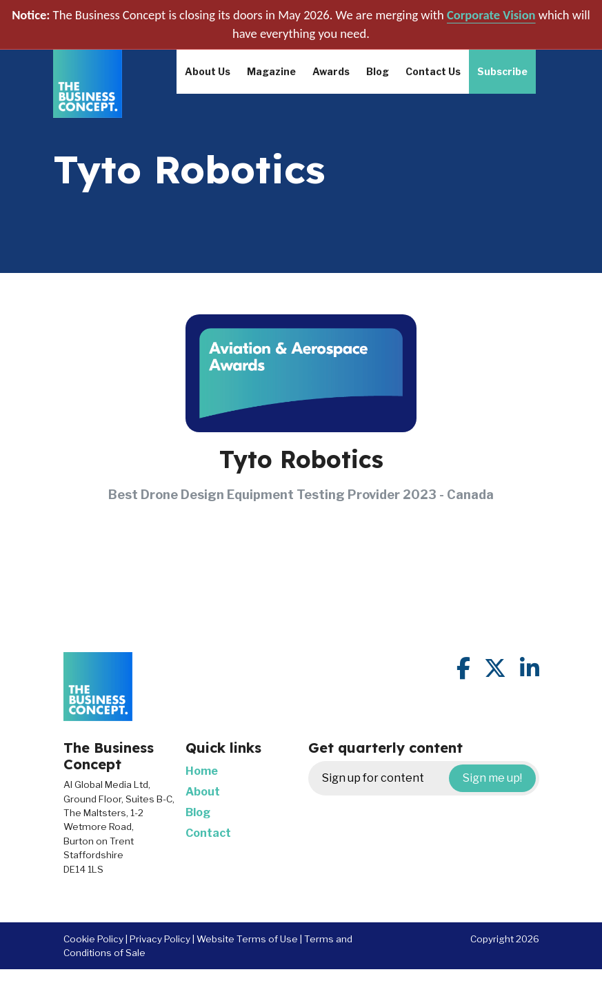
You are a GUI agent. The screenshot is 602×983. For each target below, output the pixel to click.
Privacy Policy (160, 938)
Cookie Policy (93, 938)
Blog (377, 71)
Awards (331, 71)
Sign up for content (429, 778)
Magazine (271, 71)
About (202, 791)
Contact (208, 833)
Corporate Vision (491, 15)
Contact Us (433, 71)
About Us (207, 71)
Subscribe (502, 71)
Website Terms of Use (247, 938)
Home (201, 771)
